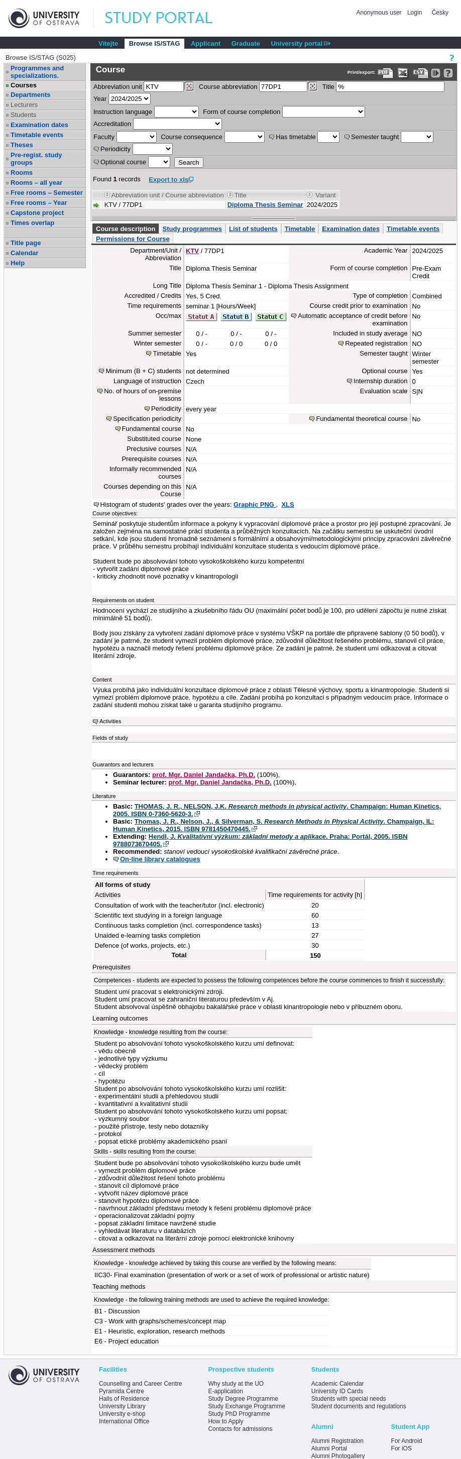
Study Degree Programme (243, 1398)
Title (328, 86)
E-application (225, 1391)
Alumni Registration (337, 1440)
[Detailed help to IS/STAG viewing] (448, 73)
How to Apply (225, 1421)
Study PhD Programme (239, 1413)
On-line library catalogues (160, 859)
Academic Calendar (337, 1383)
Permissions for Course (133, 239)
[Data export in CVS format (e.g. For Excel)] (420, 73)
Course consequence (191, 137)
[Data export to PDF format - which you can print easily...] (385, 73)
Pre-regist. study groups (36, 158)
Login (414, 12)
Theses (22, 145)
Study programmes (191, 229)
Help (18, 263)
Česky (440, 12)
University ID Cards (337, 1391)
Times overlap (32, 223)
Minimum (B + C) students (143, 371)
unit (117, 86)
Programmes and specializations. (37, 71)
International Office (124, 1421)
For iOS (401, 1448)
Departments (30, 94)
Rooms (22, 172)
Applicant (205, 43)
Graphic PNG (255, 504)
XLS (287, 504)
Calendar (25, 253)
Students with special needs (348, 1398)
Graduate (246, 43)
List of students (253, 229)
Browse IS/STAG (154, 43)
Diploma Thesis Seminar (265, 204)
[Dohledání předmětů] (312, 86)
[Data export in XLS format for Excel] (403, 73)
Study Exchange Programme (246, 1406)
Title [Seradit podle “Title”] (241, 195)
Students (23, 115)
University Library (122, 1406)
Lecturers (24, 104)
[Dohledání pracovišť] (189, 86)
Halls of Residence (124, 1398)
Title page (26, 243)
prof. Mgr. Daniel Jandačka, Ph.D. (203, 774)
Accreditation (112, 124)
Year (99, 98)
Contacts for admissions (240, 1428)
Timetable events (37, 135)
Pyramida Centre (121, 1391)
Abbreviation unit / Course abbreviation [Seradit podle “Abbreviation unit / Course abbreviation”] (167, 195)
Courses (24, 85)
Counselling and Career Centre (140, 1383)
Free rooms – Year (39, 202)
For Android (406, 1440)
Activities (110, 721)
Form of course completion (241, 112)
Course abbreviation (228, 86)
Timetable (300, 229)
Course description (125, 229)
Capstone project (37, 212)
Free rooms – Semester (47, 192)
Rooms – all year (36, 182)
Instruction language (122, 112)
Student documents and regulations (358, 1406)
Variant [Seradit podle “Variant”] (325, 195)
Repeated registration (376, 343)
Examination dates (39, 125)
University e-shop (122, 1413)
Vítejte (108, 43)
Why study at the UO (236, 1383)
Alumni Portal (329, 1448)
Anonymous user (380, 12)
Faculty (103, 137)
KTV (192, 251)
